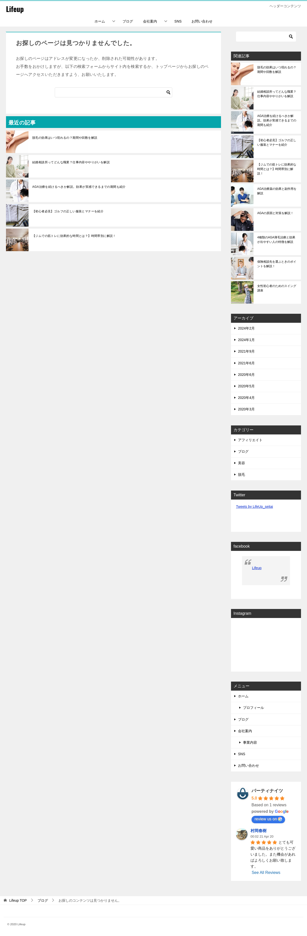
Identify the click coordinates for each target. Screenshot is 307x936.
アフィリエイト (250, 440)
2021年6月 (246, 363)
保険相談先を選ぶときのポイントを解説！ (276, 264)
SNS (178, 21)
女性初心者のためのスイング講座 (276, 288)
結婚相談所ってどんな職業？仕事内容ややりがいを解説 (71, 162)
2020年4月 (246, 398)
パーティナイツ (267, 790)
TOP (18, 900)
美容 (241, 463)
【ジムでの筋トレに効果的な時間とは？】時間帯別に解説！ (74, 236)
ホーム (99, 21)
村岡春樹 (258, 831)
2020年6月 (246, 375)
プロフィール (253, 708)
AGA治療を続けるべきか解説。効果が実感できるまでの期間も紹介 (79, 187)
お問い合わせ (202, 21)
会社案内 (150, 21)
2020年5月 (246, 386)
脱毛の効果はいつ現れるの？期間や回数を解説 (64, 137)
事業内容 (250, 742)
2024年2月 (246, 328)
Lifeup (15, 8)
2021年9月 (246, 351)
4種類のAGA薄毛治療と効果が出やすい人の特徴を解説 (276, 240)
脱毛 (241, 475)
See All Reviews (266, 872)
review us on (268, 819)
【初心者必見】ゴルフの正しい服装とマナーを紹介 (68, 211)
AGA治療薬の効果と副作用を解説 (276, 191)
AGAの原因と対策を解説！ (275, 213)
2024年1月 (246, 340)
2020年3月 (246, 409)
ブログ (127, 21)
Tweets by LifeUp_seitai (254, 507)
